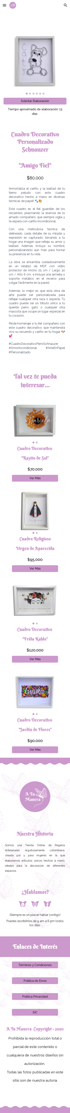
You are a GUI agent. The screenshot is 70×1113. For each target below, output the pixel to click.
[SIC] (35, 1012)
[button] (4, 5)
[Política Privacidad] (35, 996)
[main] (35, 111)
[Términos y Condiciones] (35, 965)
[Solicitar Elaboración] (35, 101)
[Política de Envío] (35, 981)
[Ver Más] (35, 478)
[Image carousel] (35, 65)
